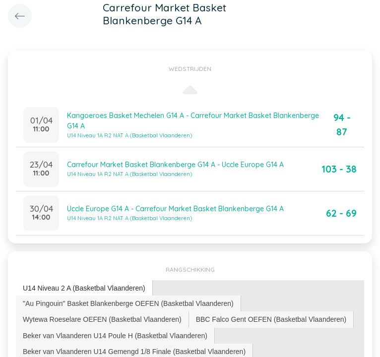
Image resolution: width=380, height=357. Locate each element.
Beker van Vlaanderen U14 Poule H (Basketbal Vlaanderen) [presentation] (115, 336)
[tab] (84, 288)
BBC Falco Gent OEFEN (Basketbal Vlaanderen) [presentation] (271, 319)
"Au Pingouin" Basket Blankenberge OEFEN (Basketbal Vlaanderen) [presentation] (128, 303)
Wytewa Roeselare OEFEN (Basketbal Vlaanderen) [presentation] (102, 319)
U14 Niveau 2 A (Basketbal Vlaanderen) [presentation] (84, 288)
